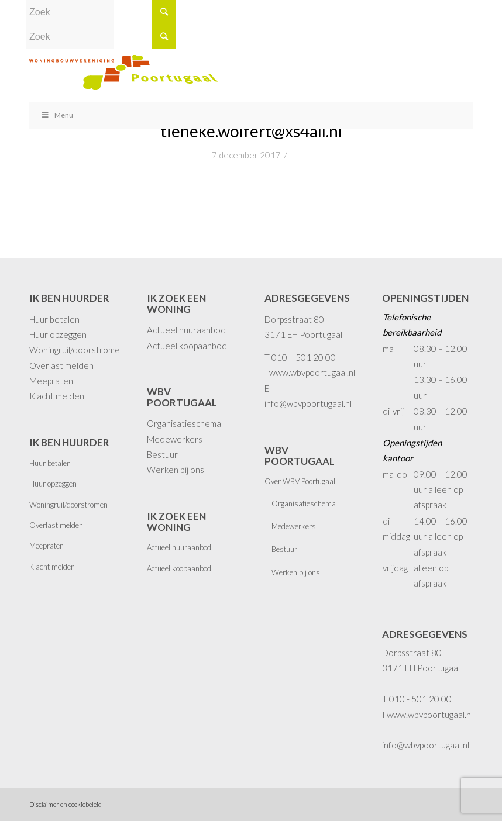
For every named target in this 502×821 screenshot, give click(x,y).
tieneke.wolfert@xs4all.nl (251, 131)
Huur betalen (54, 319)
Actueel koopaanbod (187, 345)
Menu (57, 115)
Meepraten (51, 380)
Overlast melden (61, 365)
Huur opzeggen (58, 334)
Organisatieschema (184, 423)
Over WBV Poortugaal (299, 481)
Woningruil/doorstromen (77, 349)
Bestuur (162, 454)
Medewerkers (174, 439)
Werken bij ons (175, 469)
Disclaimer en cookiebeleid (65, 804)
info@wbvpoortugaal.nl (308, 403)
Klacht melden (56, 396)
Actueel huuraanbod (186, 330)
